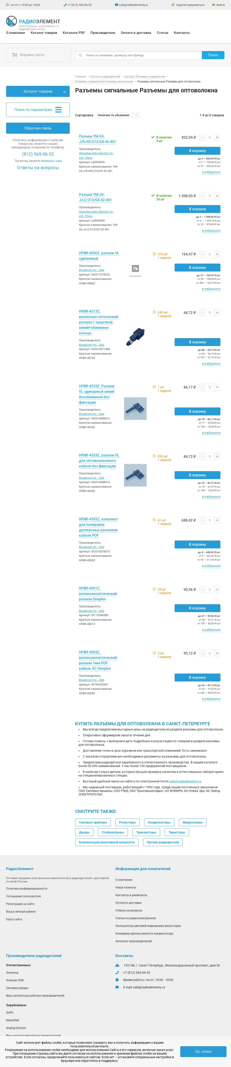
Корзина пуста (28, 55)
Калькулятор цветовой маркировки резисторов (148, 925)
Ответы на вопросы (38, 167)
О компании (15, 33)
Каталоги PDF (74, 33)
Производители (102, 33)
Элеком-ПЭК (15, 980)
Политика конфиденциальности (26, 888)
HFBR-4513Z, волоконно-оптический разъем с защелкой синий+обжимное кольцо (98, 322)
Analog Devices (16, 1028)
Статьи (162, 33)
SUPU (9, 1012)
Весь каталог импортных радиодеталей (33, 1035)
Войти (218, 5)
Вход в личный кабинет (21, 911)
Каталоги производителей (134, 941)
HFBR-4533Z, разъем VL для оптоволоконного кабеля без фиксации (99, 460)
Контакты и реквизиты (131, 895)
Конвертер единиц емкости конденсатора (144, 933)
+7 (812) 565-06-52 (79, 5)
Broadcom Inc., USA (91, 270)
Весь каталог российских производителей (35, 995)
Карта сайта (14, 919)
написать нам (51, 161)
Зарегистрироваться (188, 5)
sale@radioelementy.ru (133, 5)
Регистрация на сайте (20, 904)
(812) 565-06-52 (38, 154)
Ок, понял (203, 1051)
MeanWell (12, 1020)
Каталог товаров (44, 33)
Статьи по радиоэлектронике (136, 918)
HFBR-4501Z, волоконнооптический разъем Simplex (98, 593)
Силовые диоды (17, 988)
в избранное (211, 172)
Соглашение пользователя (23, 896)
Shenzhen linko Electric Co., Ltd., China (96, 155)
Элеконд (12, 972)
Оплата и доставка (136, 33)
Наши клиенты (126, 887)
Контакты (182, 33)
